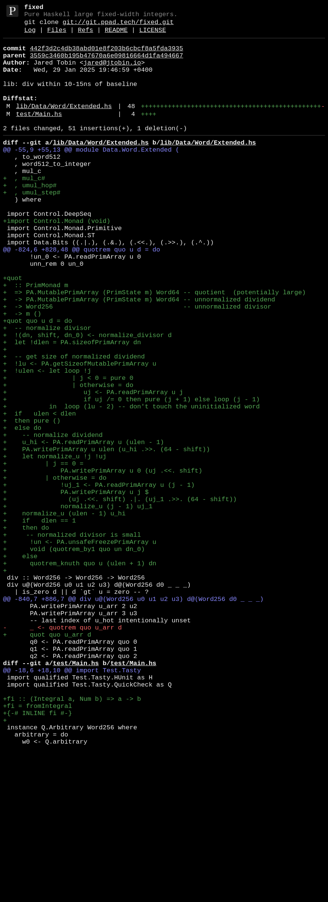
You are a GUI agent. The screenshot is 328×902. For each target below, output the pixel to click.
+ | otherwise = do (68, 459)
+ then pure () (31, 502)
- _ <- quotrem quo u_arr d (62, 753)
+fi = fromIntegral (37, 848)
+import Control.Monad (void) (56, 261)
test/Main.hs (39, 134)
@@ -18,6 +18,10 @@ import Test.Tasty (72, 805)
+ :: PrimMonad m (35, 338)
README (116, 35)
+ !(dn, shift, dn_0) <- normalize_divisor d (87, 399)
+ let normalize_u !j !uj (54, 546)
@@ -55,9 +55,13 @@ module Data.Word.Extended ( (91, 174)
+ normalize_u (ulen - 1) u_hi (64, 615)
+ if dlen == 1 (39, 623)
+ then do (26, 632)
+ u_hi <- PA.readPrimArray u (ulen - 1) (83, 528)
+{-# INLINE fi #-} (37, 856)
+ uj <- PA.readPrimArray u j (93, 468)
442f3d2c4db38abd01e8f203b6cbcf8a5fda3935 (106, 55)
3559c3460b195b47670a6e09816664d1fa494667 (106, 64)
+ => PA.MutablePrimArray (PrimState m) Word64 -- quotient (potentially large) (154, 347)
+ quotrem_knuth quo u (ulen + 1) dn (79, 675)
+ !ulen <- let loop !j (47, 442)
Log (30, 35)
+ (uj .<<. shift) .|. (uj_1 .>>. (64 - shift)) (120, 597)
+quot (12, 330)
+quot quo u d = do (37, 382)
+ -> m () (22, 373)
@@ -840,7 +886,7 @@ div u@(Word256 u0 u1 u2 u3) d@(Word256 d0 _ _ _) (133, 718)
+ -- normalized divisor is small (72, 641)
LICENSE (152, 35)
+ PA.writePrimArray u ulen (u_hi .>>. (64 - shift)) (106, 537)
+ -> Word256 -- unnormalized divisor (137, 364)
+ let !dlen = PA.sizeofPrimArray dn (72, 408)
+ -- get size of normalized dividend (74, 425)
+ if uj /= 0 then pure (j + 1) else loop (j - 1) (131, 477)
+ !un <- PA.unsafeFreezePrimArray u (79, 649)
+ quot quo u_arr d (47, 761)
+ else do (22, 511)
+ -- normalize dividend (53, 520)
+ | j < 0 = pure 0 (68, 451)
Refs (85, 35)
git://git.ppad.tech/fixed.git (118, 26)
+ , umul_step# (31, 226)
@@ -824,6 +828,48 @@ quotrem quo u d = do (81, 295)
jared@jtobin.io (112, 72)
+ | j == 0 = (43, 554)
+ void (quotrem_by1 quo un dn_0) (74, 658)
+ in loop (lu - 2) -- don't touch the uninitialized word (131, 485)
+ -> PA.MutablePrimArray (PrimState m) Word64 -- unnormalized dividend (139, 356)
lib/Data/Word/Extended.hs (64, 125)
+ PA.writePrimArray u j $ (76, 589)
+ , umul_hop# (30, 218)
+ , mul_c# (24, 209)
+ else (20, 667)
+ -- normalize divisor (47, 390)
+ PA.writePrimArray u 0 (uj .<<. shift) (102, 563)
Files (57, 35)
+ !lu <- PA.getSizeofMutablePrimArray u (79, 433)
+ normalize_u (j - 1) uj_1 (78, 606)
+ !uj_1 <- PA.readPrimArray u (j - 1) (99, 580)
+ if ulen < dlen (39, 494)
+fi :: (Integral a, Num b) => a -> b (72, 839)
